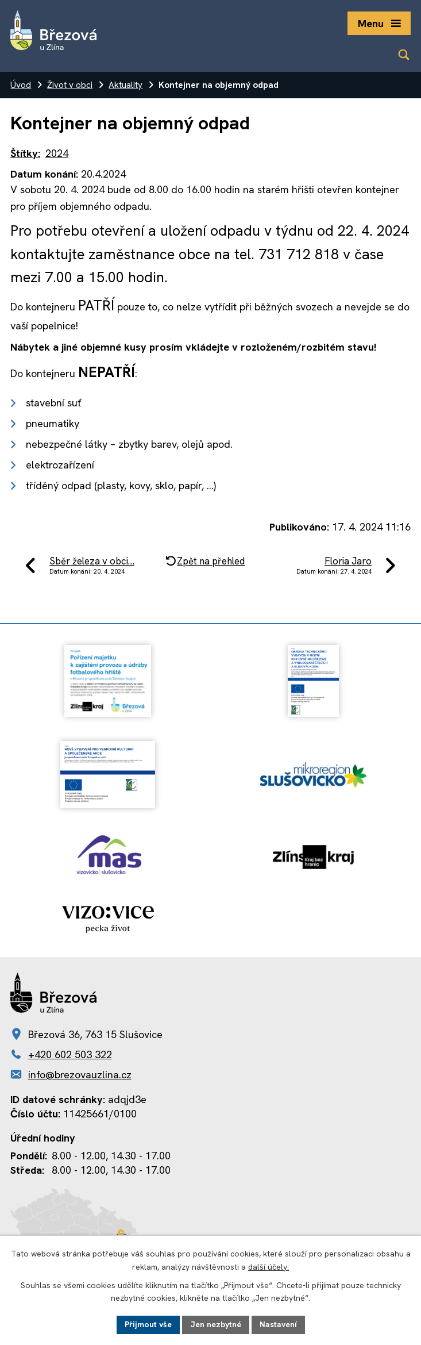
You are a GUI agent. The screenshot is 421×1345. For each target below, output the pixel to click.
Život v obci (69, 85)
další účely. (268, 1267)
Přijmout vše (148, 1324)
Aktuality (125, 85)
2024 (56, 153)
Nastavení (278, 1324)
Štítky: (25, 153)
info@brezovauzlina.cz (80, 1074)
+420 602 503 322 (70, 1054)
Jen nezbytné (215, 1324)
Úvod (20, 85)
